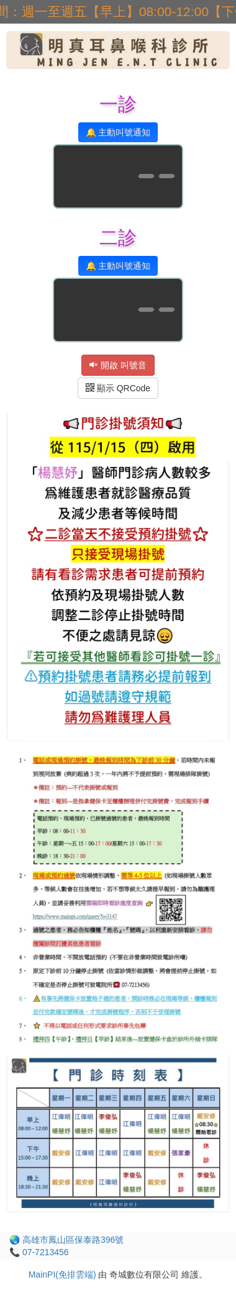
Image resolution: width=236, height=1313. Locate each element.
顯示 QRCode (118, 388)
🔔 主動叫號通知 (118, 132)
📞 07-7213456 (39, 1252)
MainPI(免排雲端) (62, 1274)
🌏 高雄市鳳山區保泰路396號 (66, 1240)
